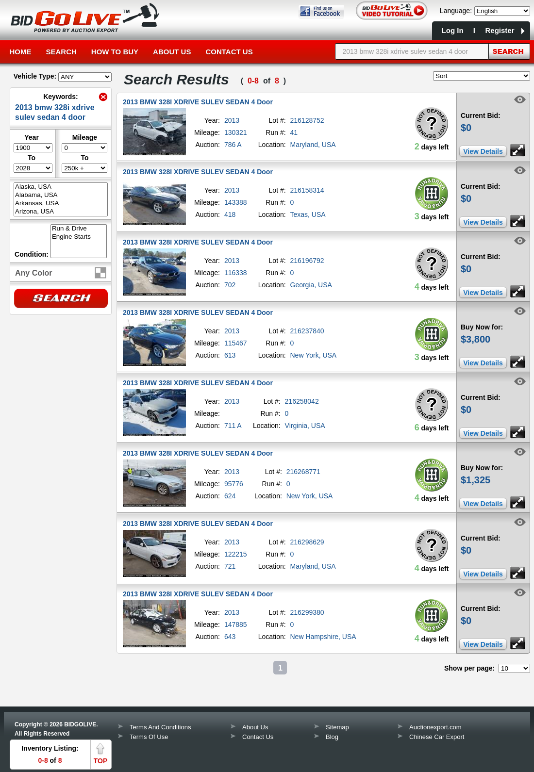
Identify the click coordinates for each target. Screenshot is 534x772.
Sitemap (337, 727)
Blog (332, 736)
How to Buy (114, 52)
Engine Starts (78, 237)
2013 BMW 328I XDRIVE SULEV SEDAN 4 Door (198, 102)
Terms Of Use (149, 736)
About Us (172, 52)
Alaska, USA (60, 187)
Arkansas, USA (60, 203)
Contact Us (228, 52)
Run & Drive (78, 229)
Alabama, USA (60, 195)
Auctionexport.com (435, 727)
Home (21, 52)
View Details (482, 151)
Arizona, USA (60, 212)
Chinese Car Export (436, 736)
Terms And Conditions (160, 727)
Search (61, 52)
